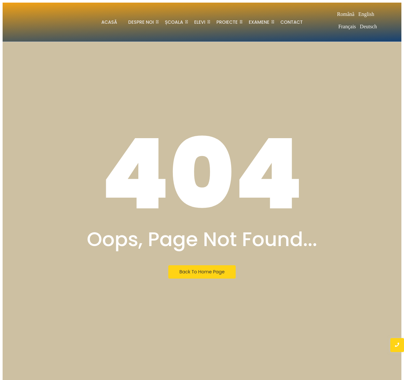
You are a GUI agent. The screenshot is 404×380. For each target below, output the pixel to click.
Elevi (200, 22)
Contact (291, 22)
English (366, 14)
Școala (175, 22)
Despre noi (142, 22)
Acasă (109, 22)
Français (347, 26)
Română (345, 14)
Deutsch (368, 26)
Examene (260, 22)
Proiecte (228, 22)
